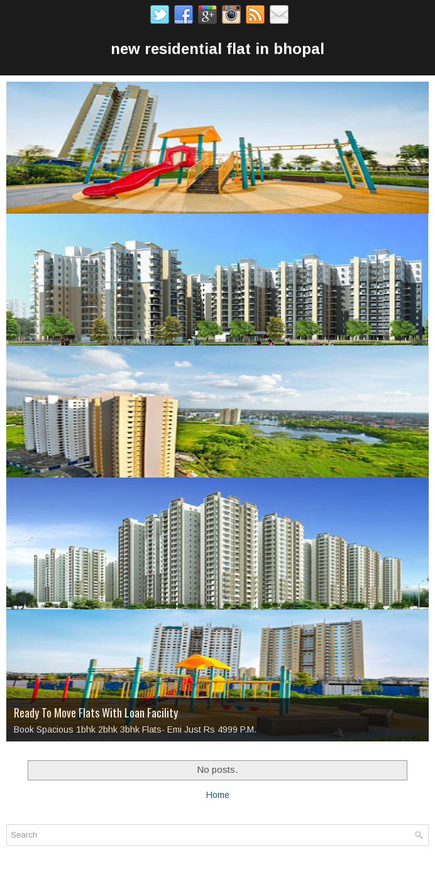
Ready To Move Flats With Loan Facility (96, 712)
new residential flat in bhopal (217, 48)
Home (217, 795)
